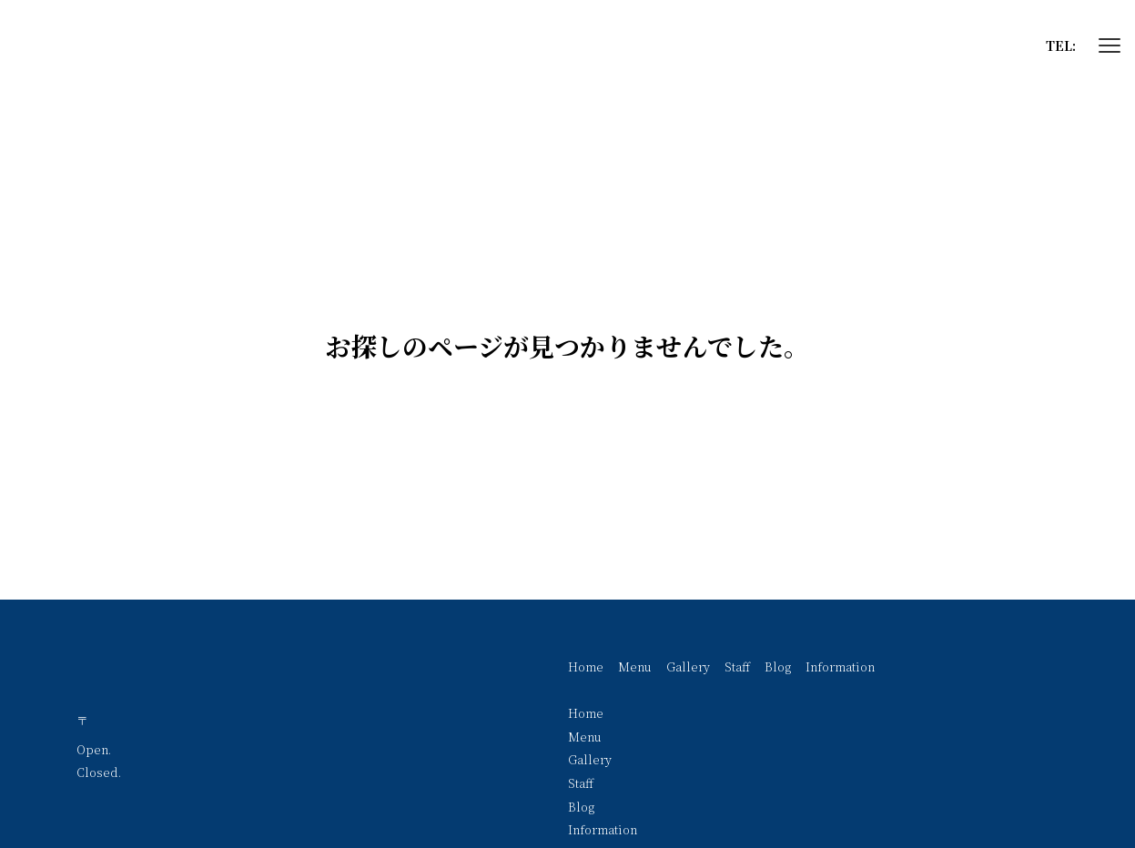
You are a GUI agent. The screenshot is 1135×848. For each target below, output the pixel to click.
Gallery (688, 666)
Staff (737, 666)
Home (585, 666)
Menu (635, 666)
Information (840, 666)
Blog (778, 666)
